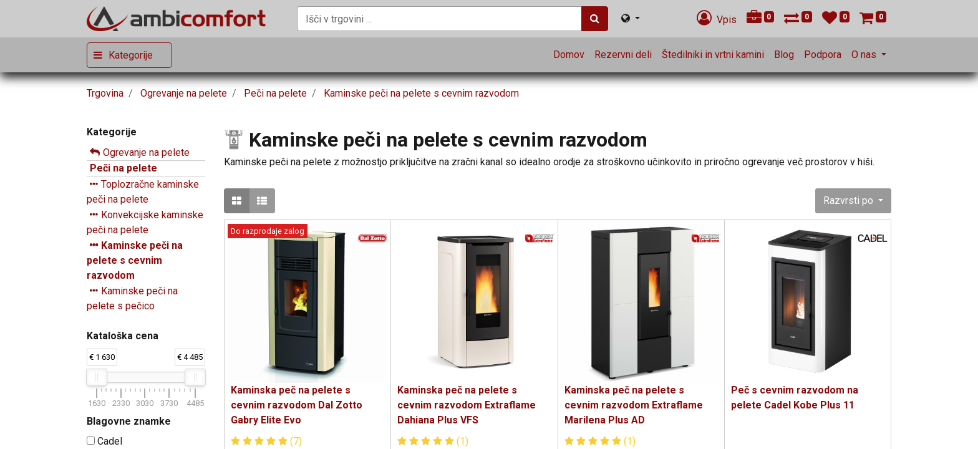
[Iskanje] (594, 18)
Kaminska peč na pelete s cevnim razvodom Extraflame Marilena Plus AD (633, 405)
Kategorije (131, 55)
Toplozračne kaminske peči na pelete (143, 191)
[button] (853, 200)
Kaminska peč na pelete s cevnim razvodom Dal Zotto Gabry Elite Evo (296, 405)
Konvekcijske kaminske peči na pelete (145, 222)
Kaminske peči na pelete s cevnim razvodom (135, 260)
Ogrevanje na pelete (146, 152)
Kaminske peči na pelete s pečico (132, 298)
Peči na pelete (123, 168)
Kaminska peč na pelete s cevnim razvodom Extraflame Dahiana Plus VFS (466, 405)
